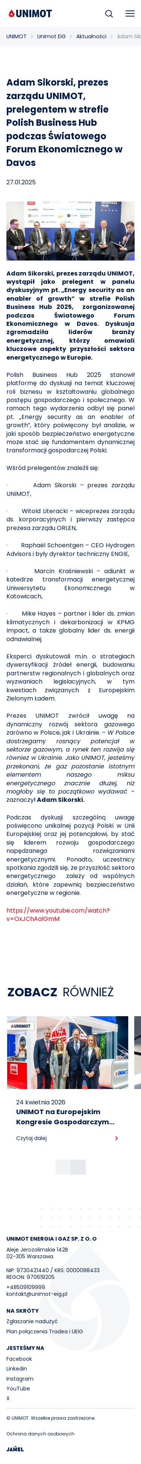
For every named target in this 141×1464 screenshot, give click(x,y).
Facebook (19, 1359)
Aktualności (91, 36)
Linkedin (16, 1368)
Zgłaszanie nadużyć (32, 1321)
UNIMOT (16, 36)
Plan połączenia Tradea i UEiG (44, 1331)
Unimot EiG (51, 36)
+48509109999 (25, 1287)
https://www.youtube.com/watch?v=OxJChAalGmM (58, 914)
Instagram (19, 1378)
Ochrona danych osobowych (40, 1434)
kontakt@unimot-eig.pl (36, 1294)
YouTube (18, 1388)
